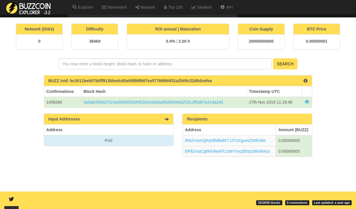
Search (285, 64)
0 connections (297, 202)
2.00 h (184, 41)
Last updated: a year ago (332, 202)
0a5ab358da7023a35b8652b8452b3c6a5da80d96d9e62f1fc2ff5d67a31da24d (153, 102)
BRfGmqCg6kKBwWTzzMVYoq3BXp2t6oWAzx (227, 151)
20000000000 (261, 41)
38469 (94, 41)
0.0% (170, 41)
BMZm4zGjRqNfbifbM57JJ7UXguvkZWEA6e (225, 140)
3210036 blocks (269, 202)
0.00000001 (316, 41)
